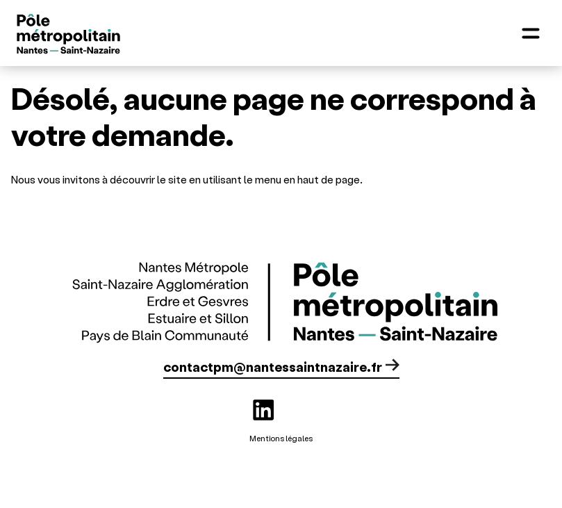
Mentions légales (281, 438)
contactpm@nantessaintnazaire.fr (272, 367)
